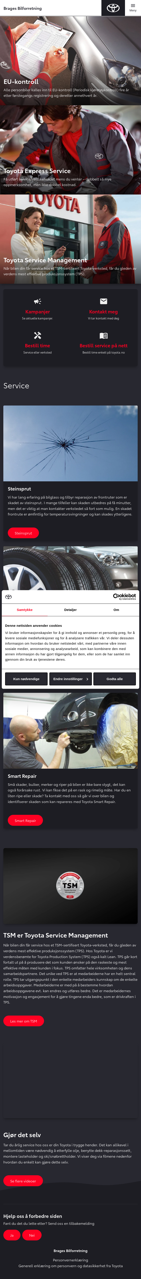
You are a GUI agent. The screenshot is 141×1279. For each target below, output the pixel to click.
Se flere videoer (23, 1180)
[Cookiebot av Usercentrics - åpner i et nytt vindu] (116, 597)
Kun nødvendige (26, 679)
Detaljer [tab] (70, 610)
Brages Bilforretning (23, 8)
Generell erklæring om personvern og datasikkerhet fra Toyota (70, 1265)
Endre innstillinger (70, 679)
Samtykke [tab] (25, 610)
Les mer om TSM (23, 1020)
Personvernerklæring (70, 1259)
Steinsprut (23, 532)
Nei (32, 1235)
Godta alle (115, 679)
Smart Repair (25, 820)
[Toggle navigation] (133, 8)
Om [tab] (116, 610)
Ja (12, 1235)
